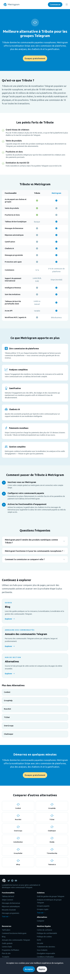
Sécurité (40, 943)
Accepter (29, 969)
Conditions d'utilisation (45, 957)
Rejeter (42, 969)
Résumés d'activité (9, 910)
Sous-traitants (42, 950)
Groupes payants (43, 906)
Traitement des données (46, 947)
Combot (7, 692)
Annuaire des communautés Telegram (16, 940)
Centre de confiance (44, 930)
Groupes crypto (42, 909)
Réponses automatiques (11, 906)
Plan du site (6, 953)
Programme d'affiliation (10, 950)
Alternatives (42, 917)
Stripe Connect (7, 900)
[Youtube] (16, 880)
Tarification (6, 930)
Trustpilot (5, 957)
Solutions (41, 893)
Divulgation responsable (46, 953)
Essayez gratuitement (35, 58)
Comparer (40, 921)
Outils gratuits (7, 943)
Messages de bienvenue (11, 903)
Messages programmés (10, 913)
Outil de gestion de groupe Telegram (50, 896)
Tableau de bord (8, 896)
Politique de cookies (44, 937)
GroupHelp (8, 700)
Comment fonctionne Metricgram (14, 933)
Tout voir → (6, 916)
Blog (3, 937)
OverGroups (8, 726)
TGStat (7, 717)
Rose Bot (7, 709)
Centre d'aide (7, 947)
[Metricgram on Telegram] (12, 880)
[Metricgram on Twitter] (9, 880)
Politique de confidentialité (47, 933)
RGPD (39, 940)
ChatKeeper (8, 734)
